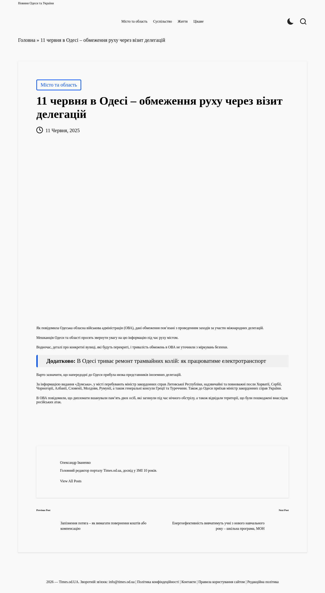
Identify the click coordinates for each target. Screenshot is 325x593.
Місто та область (59, 85)
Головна (26, 40)
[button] (70, 481)
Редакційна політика (263, 582)
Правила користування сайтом (221, 582)
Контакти (188, 582)
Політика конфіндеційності (158, 582)
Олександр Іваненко (75, 462)
